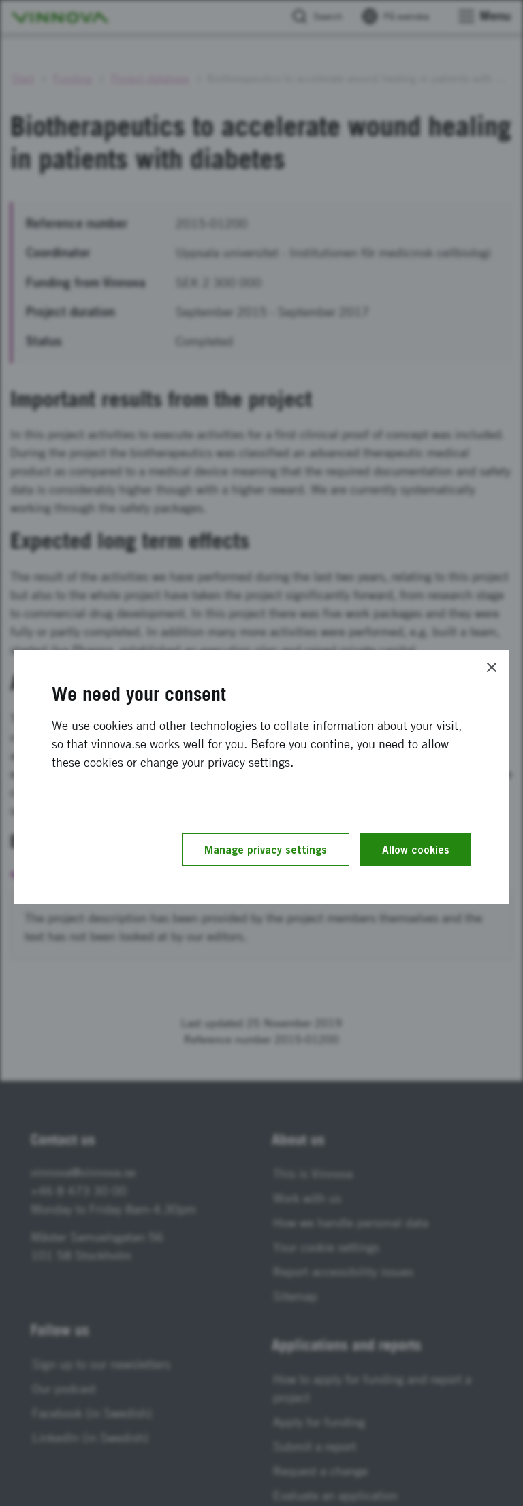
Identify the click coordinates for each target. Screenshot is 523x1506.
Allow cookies (415, 849)
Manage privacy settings (265, 849)
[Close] (492, 667)
